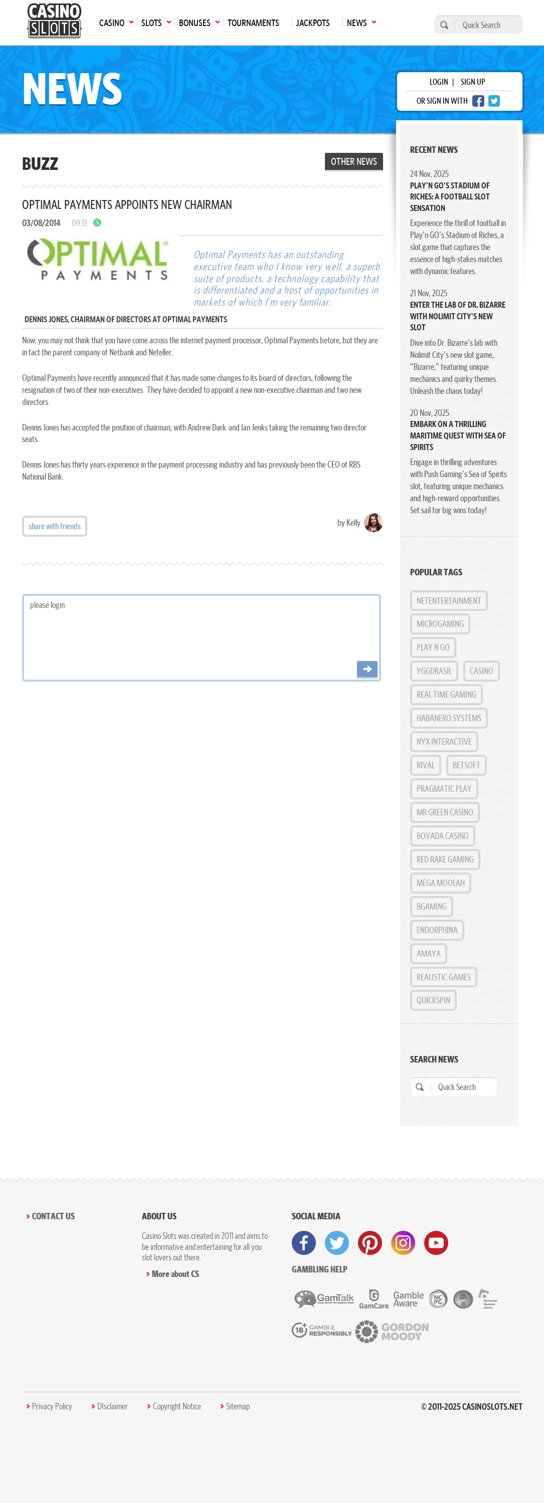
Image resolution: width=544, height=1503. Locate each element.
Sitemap (238, 1406)
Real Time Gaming (446, 694)
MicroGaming (440, 623)
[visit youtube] (436, 1243)
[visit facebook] (304, 1243)
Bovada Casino (443, 835)
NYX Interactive (444, 741)
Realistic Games (444, 977)
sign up (473, 82)
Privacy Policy (52, 1406)
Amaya (429, 953)
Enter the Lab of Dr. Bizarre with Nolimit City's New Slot (457, 316)
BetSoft (466, 765)
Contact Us (53, 1216)
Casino (481, 671)
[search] (442, 25)
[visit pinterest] (370, 1243)
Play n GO (433, 647)
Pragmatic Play (444, 788)
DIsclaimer (112, 1406)
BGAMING (432, 906)
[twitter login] (494, 101)
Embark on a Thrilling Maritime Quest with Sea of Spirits (458, 435)
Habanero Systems (449, 718)
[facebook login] (478, 101)
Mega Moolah (441, 883)
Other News (354, 161)
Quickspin (433, 1000)
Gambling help (319, 1269)
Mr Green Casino (445, 812)
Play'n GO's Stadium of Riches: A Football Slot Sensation (450, 196)
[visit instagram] (403, 1243)
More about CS (175, 1273)
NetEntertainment (449, 600)
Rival (426, 765)
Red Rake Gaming (445, 859)
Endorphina (437, 930)
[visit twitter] (337, 1243)
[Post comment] (367, 670)
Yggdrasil (434, 671)
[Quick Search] (486, 25)
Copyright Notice (177, 1406)
